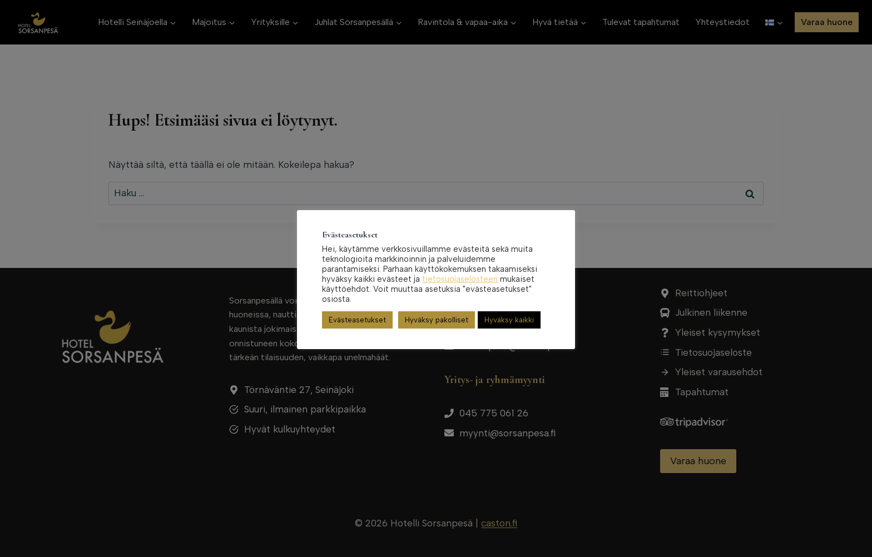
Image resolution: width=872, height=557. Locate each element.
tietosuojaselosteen (460, 279)
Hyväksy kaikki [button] (509, 320)
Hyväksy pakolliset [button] (436, 320)
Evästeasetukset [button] (357, 320)
